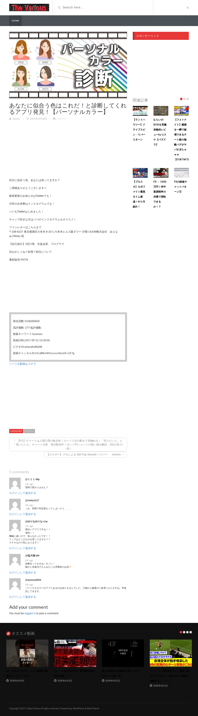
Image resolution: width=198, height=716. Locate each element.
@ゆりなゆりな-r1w (36, 521)
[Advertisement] (68, 151)
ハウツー (61, 118)
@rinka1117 (32, 500)
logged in (30, 613)
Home (15, 20)
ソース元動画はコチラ (22, 363)
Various (16, 118)
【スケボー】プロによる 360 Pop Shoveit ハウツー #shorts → (85, 454)
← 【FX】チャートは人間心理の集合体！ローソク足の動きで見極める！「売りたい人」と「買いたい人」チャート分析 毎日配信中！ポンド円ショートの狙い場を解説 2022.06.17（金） (68, 444)
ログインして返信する (22, 493)
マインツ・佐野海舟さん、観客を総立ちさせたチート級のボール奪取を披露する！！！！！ (170, 675)
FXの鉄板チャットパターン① (180, 186)
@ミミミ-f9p (32, 479)
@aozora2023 (33, 579)
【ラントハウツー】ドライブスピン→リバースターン (139, 129)
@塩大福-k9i (32, 555)
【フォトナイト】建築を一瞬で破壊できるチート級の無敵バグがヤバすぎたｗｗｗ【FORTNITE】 (183, 139)
